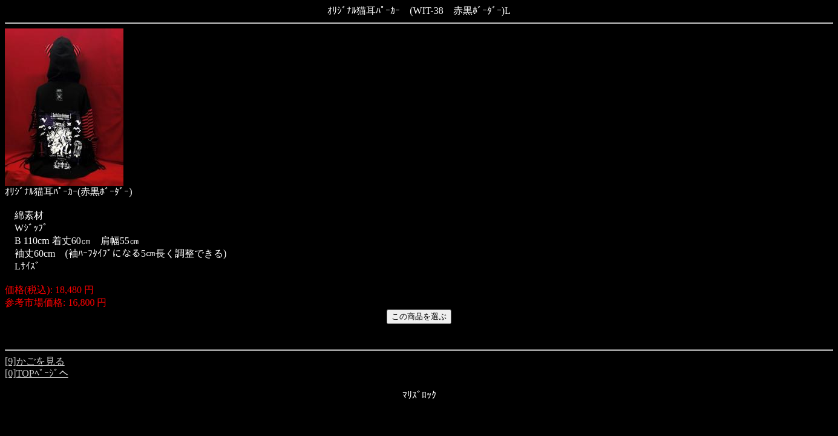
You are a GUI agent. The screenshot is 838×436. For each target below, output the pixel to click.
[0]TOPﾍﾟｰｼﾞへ (36, 373)
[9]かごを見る (35, 361)
